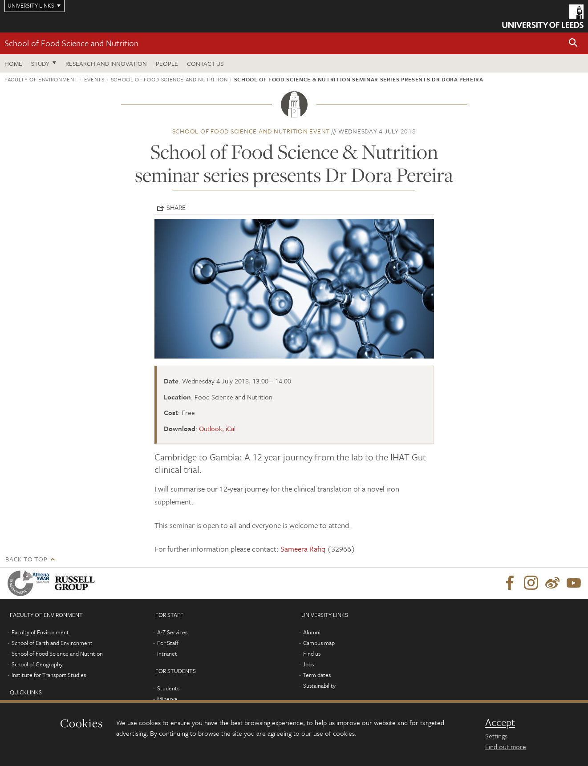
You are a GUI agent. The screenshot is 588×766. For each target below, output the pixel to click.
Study (40, 63)
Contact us (205, 63)
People (167, 63)
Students (168, 688)
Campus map (319, 642)
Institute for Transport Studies (49, 674)
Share (176, 207)
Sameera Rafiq (302, 548)
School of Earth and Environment (52, 642)
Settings (496, 736)
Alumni (311, 632)
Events (94, 79)
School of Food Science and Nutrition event (251, 131)
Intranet (167, 653)
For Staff (167, 642)
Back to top (26, 559)
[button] (573, 43)
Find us (311, 653)
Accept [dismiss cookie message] (500, 722)
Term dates (317, 674)
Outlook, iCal (217, 428)
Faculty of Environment (40, 79)
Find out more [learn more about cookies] (505, 746)
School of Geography (37, 664)
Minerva (167, 698)
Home (13, 63)
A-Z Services (172, 632)
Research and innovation (106, 63)
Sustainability (319, 685)
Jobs (308, 664)
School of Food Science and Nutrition (71, 43)
